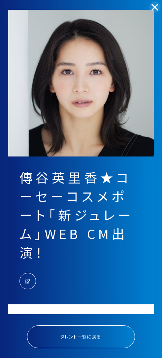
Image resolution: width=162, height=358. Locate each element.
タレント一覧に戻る (80, 336)
